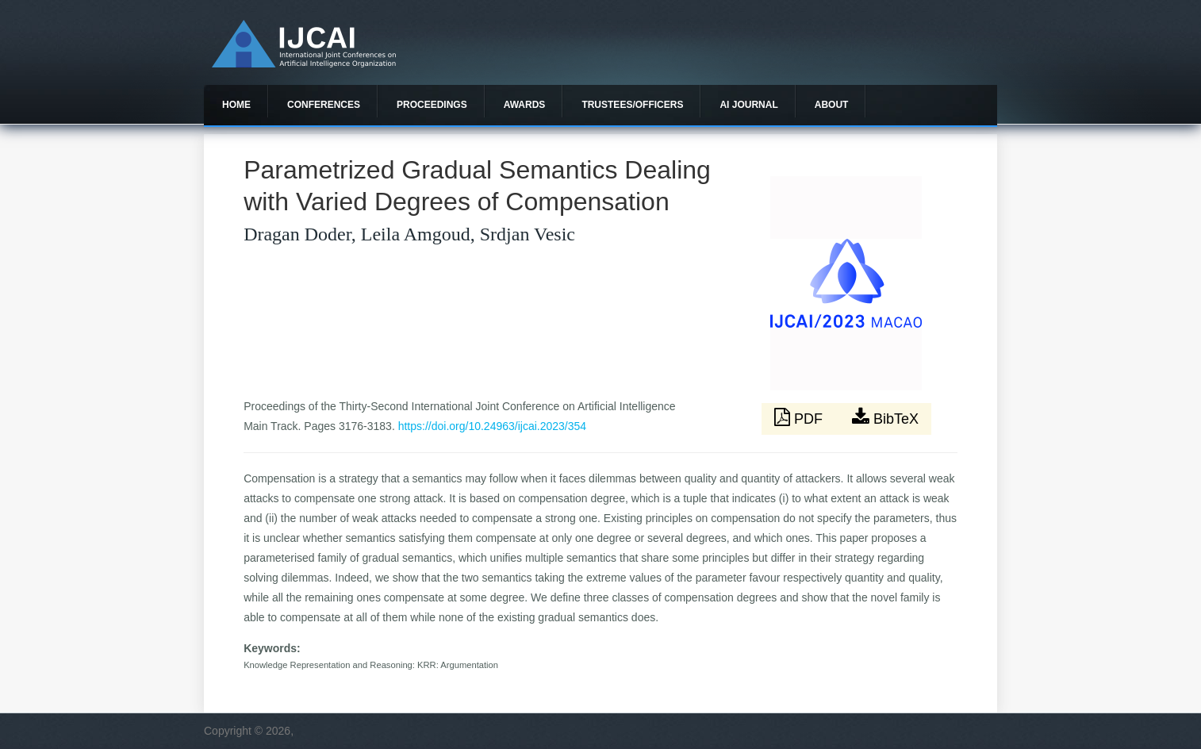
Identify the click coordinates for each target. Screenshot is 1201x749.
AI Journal (748, 104)
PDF (800, 417)
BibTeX (885, 417)
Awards (525, 104)
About (832, 104)
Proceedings (432, 104)
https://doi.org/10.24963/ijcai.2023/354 (492, 426)
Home (236, 104)
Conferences (323, 104)
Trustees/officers (632, 104)
